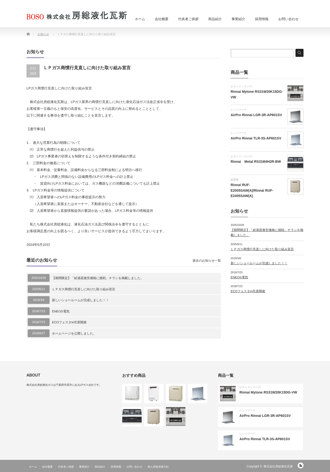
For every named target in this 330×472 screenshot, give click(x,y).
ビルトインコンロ (241, 86)
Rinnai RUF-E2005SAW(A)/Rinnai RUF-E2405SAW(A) (252, 190)
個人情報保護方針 (158, 466)
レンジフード (239, 109)
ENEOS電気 (60, 311)
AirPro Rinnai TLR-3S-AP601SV (256, 138)
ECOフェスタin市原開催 (69, 322)
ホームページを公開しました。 (74, 333)
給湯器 (235, 179)
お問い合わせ (288, 19)
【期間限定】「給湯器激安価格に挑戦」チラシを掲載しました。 (98, 278)
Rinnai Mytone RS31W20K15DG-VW (268, 392)
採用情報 (262, 19)
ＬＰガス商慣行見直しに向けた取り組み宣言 (83, 289)
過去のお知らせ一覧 (206, 260)
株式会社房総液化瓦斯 (278, 466)
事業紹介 (238, 19)
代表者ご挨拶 (188, 19)
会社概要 (161, 19)
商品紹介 (215, 19)
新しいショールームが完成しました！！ (80, 300)
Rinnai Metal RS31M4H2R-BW (256, 161)
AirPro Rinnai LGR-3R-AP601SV (256, 115)
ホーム (140, 19)
